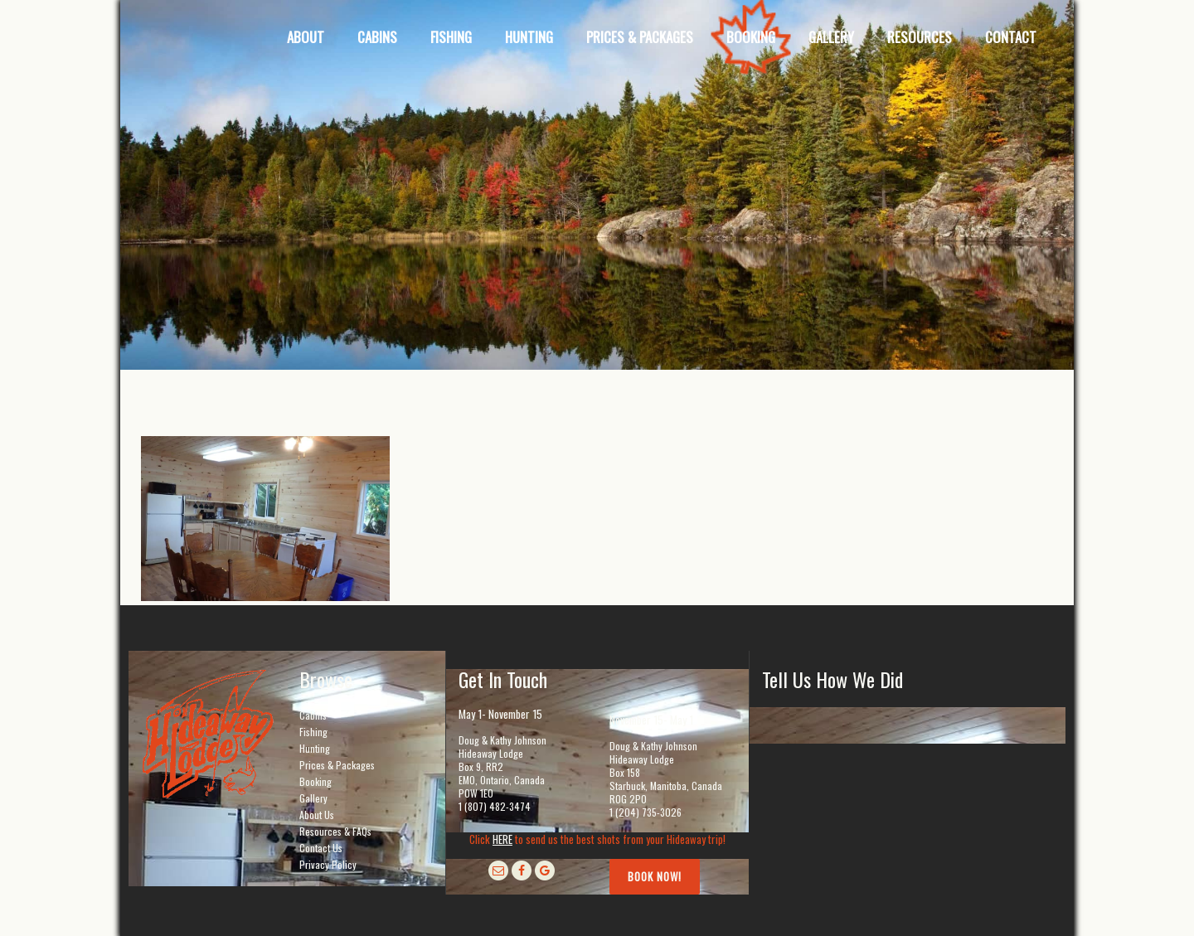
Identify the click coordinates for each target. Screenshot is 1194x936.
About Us (316, 814)
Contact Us (320, 848)
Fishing (313, 732)
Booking (315, 781)
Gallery (313, 798)
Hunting (314, 748)
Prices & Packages (337, 765)
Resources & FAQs (335, 831)
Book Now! (655, 876)
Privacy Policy (328, 864)
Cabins (313, 715)
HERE (502, 839)
